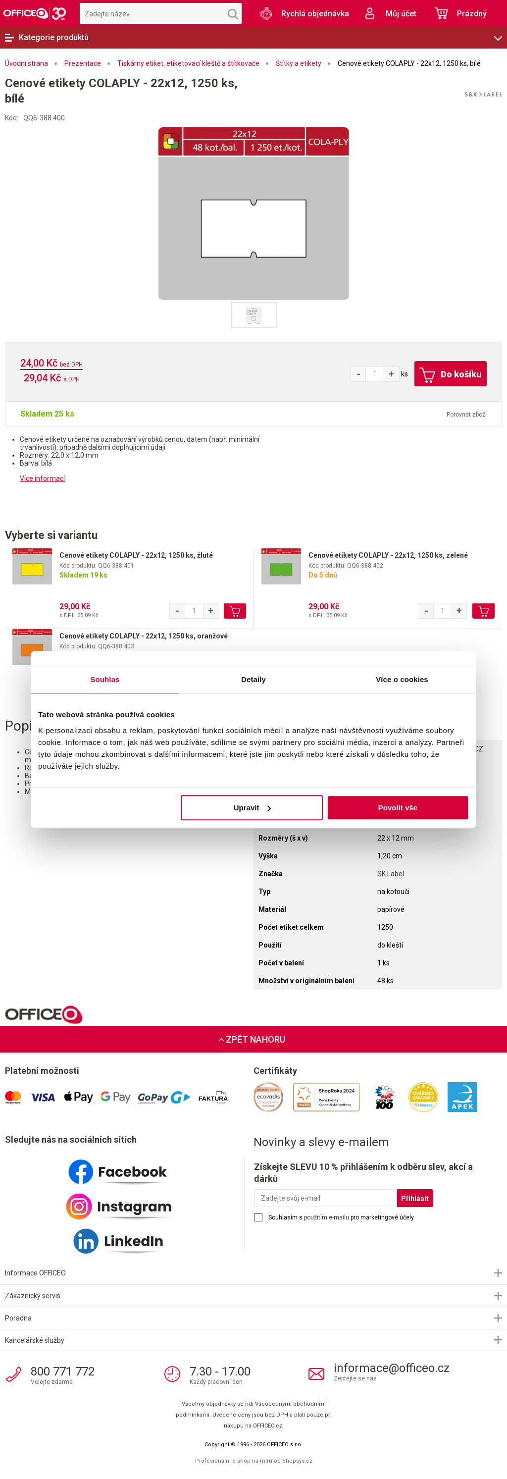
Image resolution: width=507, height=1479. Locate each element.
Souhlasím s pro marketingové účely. (341, 1217)
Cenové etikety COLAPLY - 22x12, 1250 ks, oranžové (143, 636)
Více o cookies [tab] (402, 679)
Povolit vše (397, 807)
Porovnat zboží (467, 414)
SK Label (390, 874)
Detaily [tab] (253, 679)
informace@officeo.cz (392, 1368)
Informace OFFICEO (35, 1273)
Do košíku (450, 375)
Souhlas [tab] (104, 679)
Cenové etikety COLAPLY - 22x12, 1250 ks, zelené (388, 555)
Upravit (252, 807)
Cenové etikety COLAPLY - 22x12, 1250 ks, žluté (136, 555)
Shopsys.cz (297, 1461)
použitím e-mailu (326, 1217)
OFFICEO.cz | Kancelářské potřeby (34, 13)
